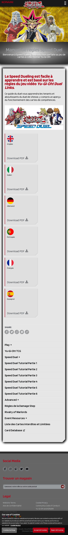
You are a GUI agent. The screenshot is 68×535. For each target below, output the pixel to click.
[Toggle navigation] (65, 3)
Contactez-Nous (10, 511)
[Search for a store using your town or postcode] (34, 486)
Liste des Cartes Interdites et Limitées (27, 424)
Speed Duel (12, 357)
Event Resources (16, 418)
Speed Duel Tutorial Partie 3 (21, 375)
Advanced (12, 399)
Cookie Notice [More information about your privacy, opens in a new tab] (15, 527)
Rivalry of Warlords (16, 412)
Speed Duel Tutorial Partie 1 (21, 363)
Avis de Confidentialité (12, 505)
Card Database (15, 430)
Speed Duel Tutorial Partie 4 (21, 381)
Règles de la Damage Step (20, 406)
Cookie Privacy (42, 503)
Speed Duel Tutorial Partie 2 (21, 369)
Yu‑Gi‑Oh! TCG (13, 351)
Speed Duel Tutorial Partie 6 (21, 393)
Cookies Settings (9, 532)
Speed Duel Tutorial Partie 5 (21, 387)
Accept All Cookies (40, 532)
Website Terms (9, 503)
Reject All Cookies (57, 532)
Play (8, 344)
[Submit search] (63, 486)
